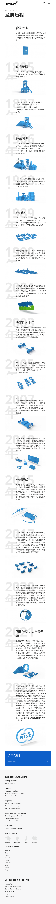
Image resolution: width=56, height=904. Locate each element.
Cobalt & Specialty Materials (13, 816)
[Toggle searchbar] (44, 3)
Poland (34, 839)
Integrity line (9, 894)
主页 (6, 10)
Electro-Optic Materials (12, 818)
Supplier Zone (9, 891)
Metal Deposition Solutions (13, 821)
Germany (17, 839)
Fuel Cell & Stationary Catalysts (14, 793)
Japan (6, 865)
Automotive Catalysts (11, 791)
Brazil (6, 853)
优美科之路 (28, 775)
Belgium (8, 839)
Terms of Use (9, 884)
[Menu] (49, 3)
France (7, 860)
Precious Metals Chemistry (13, 796)
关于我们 (12, 10)
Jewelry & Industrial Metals (13, 803)
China (6, 855)
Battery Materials (10, 783)
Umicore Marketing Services (13, 828)
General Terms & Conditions (13, 889)
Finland (26, 839)
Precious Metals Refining (12, 808)
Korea (7, 867)
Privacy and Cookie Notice (13, 886)
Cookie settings (9, 896)
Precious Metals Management (14, 806)
